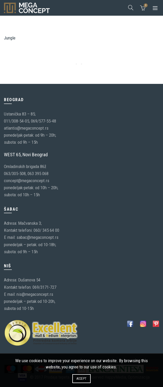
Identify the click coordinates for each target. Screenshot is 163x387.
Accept (82, 378)
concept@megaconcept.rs (26, 180)
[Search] (131, 7)
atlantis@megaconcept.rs (26, 128)
